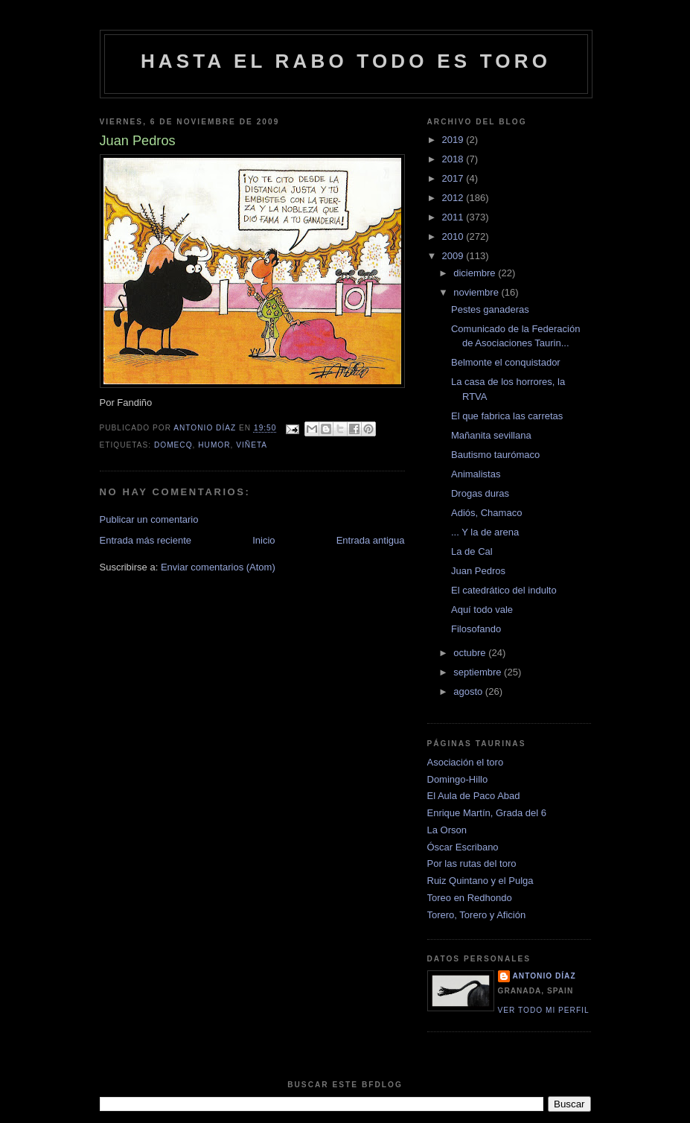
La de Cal (472, 551)
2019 (454, 139)
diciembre (475, 273)
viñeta (251, 445)
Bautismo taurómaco (495, 454)
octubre (470, 652)
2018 (454, 159)
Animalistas (475, 474)
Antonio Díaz (544, 976)
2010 (454, 236)
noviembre (477, 292)
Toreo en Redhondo (469, 897)
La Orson (447, 830)
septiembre (478, 672)
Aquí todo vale (482, 609)
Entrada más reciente (146, 540)
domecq (173, 445)
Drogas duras (480, 493)
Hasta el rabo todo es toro (346, 61)
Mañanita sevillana (491, 435)
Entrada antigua (370, 540)
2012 (454, 197)
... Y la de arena (485, 532)
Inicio (263, 540)
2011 (454, 217)
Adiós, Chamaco (486, 512)
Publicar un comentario (149, 519)
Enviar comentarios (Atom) (218, 567)
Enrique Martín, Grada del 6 (486, 812)
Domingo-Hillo (457, 779)
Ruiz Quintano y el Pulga (480, 880)
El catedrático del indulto (504, 590)
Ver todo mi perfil (544, 1010)
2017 (454, 178)
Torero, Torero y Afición (476, 914)
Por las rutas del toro (472, 863)
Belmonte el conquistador (505, 362)
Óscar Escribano (463, 847)
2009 (454, 255)
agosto (469, 691)
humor (214, 445)
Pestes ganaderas (490, 309)
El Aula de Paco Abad (473, 795)
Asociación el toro (465, 762)
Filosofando (476, 628)
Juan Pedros (478, 570)
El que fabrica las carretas (507, 415)
